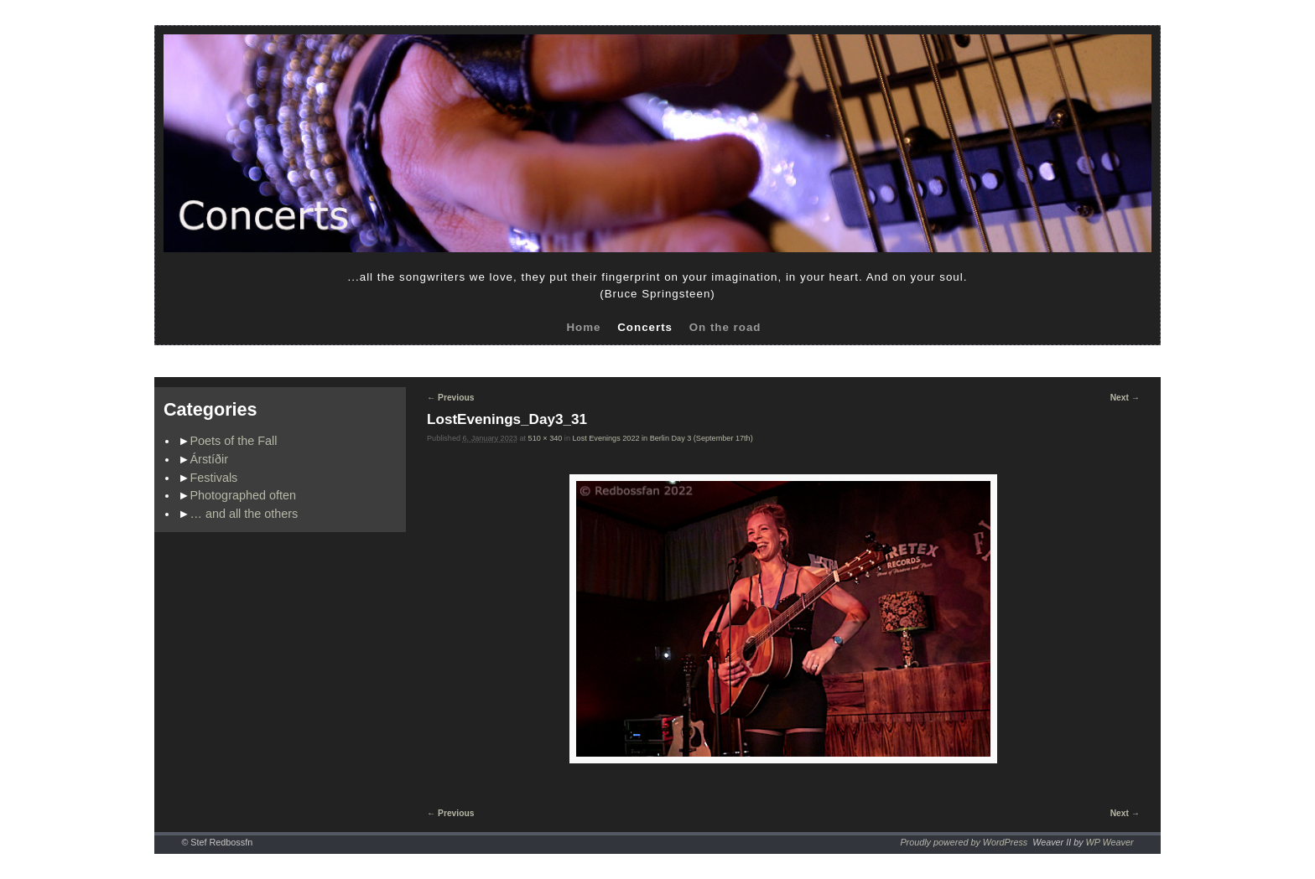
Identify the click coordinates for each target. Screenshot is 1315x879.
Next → (1125, 397)
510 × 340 (545, 438)
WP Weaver (1110, 842)
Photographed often (243, 495)
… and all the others (244, 513)
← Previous (450, 397)
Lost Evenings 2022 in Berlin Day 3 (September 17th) (663, 438)
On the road (725, 327)
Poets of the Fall (234, 440)
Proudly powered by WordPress (963, 842)
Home (583, 327)
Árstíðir (209, 459)
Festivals (214, 477)
